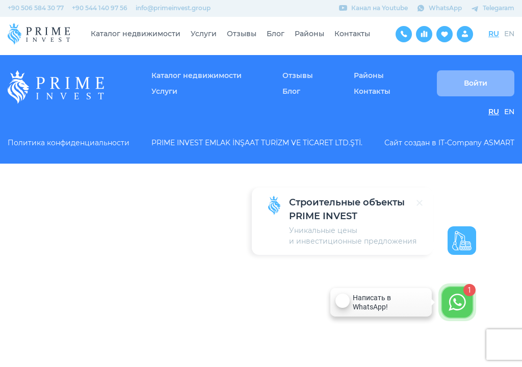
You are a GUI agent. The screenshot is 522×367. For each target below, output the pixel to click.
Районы (309, 33)
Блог (275, 33)
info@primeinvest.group (173, 8)
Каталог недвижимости (135, 33)
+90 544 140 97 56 (99, 8)
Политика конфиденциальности (68, 142)
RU (493, 33)
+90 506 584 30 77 (36, 8)
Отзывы (241, 33)
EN (509, 33)
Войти (475, 83)
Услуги (204, 33)
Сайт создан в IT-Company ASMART (449, 142)
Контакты (352, 33)
